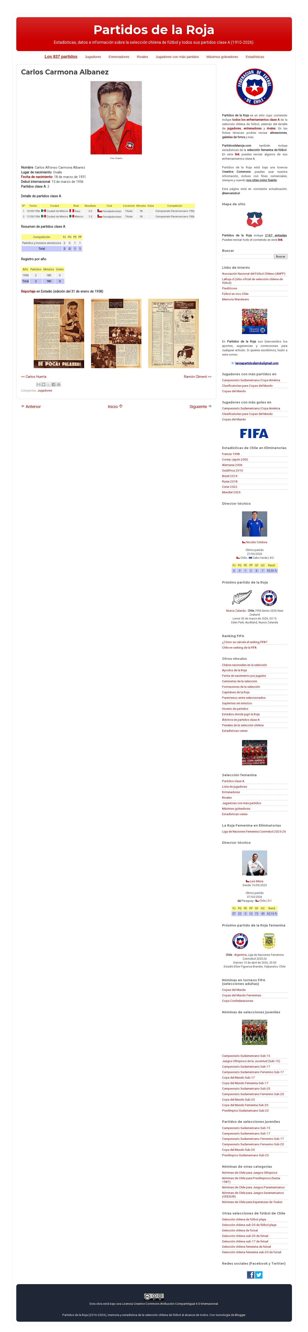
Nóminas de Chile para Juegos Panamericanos (253, 1187)
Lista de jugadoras (234, 786)
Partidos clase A (233, 781)
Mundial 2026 (231, 492)
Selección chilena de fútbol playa (244, 1219)
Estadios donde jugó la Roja (241, 714)
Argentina (240, 955)
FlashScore (229, 288)
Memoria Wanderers (235, 299)
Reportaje (28, 291)
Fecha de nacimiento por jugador (244, 675)
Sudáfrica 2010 (232, 470)
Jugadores (93, 57)
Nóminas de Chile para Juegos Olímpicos (249, 1172)
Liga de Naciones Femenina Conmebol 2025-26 (254, 831)
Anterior (31, 406)
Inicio (115, 406)
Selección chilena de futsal (240, 1230)
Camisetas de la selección (239, 681)
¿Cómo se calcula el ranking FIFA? (244, 642)
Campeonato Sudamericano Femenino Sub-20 (253, 1094)
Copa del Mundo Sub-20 (238, 1099)
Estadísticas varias (235, 730)
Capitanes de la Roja (236, 692)
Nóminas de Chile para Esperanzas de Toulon (252, 1202)
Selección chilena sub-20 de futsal (245, 1236)
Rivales (142, 57)
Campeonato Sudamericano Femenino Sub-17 (253, 1072)
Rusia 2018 (229, 481)
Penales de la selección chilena (243, 725)
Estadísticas (255, 57)
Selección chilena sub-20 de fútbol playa (249, 1225)
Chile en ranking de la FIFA (239, 647)
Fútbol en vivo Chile (235, 294)
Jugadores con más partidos (177, 57)
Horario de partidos (235, 708)
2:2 (90, 211)
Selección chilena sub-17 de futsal (245, 1241)
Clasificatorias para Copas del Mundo (247, 385)
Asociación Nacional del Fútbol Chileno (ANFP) (253, 273)
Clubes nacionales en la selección (244, 665)
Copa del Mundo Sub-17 (238, 1077)
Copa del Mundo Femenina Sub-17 (245, 1083)
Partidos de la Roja (154, 29)
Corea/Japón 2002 (235, 459)
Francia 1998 (231, 454)
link (237, 154)
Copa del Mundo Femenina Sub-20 (245, 1105)
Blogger (240, 1315)
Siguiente (201, 406)
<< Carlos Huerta (33, 377)
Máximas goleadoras (236, 808)
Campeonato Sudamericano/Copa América (251, 380)
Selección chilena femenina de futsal (246, 1246)
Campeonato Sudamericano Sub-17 (246, 1066)
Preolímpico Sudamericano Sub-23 (245, 1110)
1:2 (90, 216)
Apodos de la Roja (234, 670)
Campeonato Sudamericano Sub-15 (246, 1056)
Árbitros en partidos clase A (241, 719)
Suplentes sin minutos (237, 703)
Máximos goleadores (222, 57)
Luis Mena (256, 881)
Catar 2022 (229, 486)
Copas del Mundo (234, 391)
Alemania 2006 (232, 465)
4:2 (272, 557)
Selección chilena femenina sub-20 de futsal (251, 1252)
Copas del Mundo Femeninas (241, 995)
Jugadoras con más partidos (241, 803)
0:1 (270, 900)
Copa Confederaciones (237, 1001)
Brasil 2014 (229, 476)
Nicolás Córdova (256, 542)
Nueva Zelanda (236, 610)
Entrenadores (119, 57)
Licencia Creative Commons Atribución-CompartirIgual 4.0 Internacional (170, 1303)
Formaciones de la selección (241, 686)
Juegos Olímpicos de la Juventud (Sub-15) (251, 1061)
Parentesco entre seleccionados (244, 697)
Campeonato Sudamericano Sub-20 (246, 1088)
